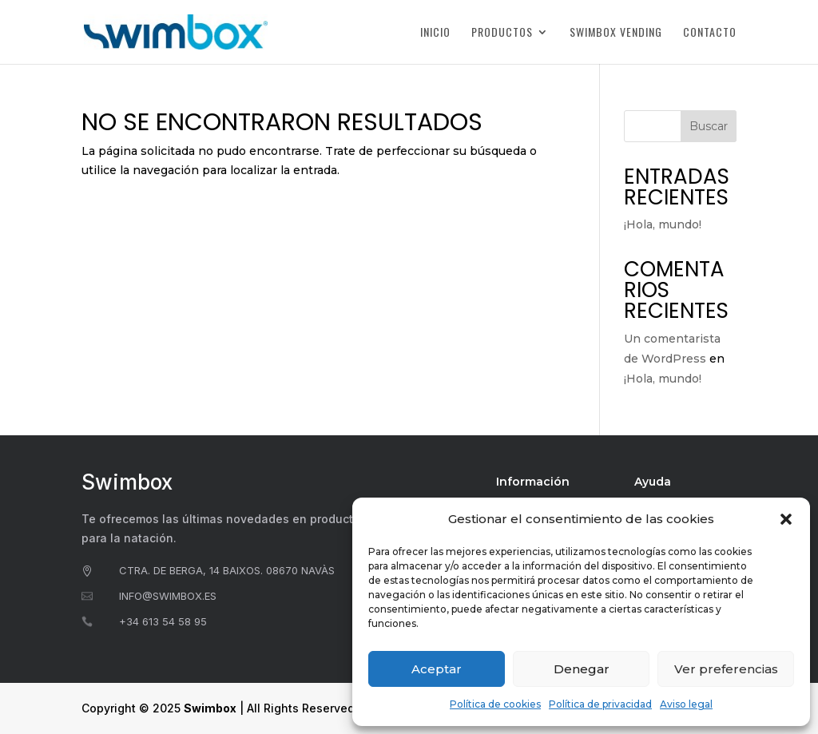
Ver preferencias (726, 668)
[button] (786, 519)
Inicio (435, 33)
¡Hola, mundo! (662, 224)
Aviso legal (686, 704)
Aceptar (436, 668)
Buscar (708, 126)
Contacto (710, 33)
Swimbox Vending (616, 33)
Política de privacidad (600, 704)
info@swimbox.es (167, 595)
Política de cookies (495, 704)
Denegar (582, 668)
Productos (502, 33)
